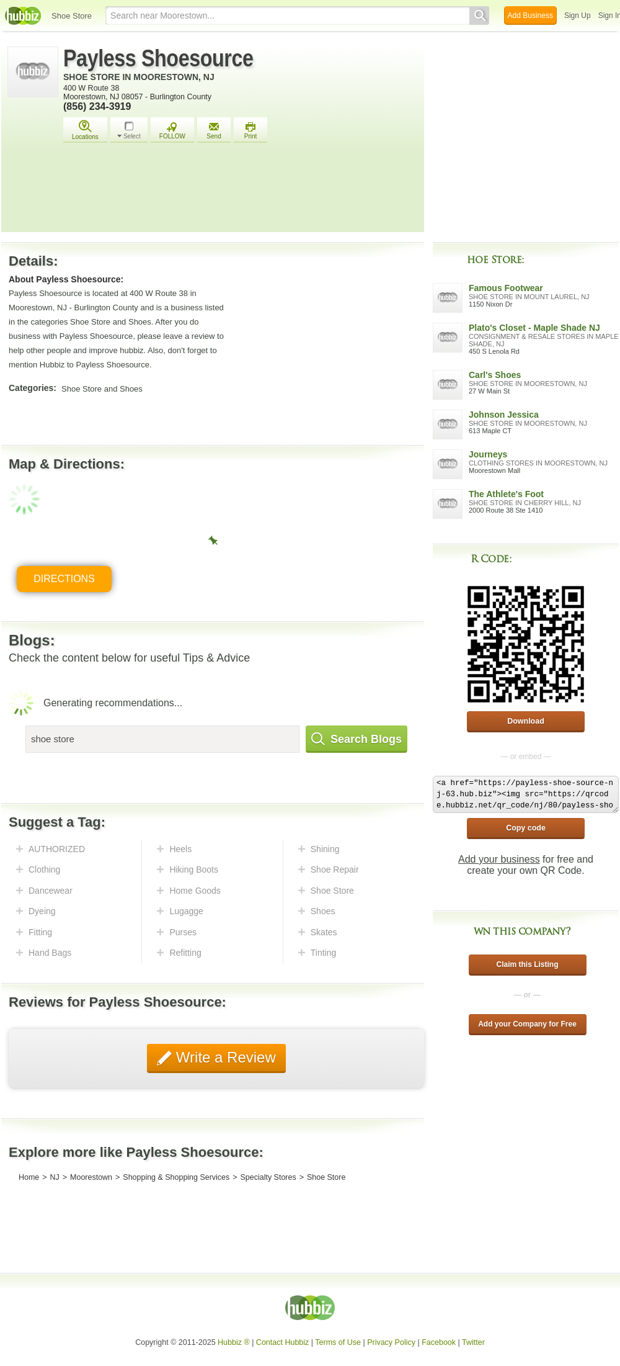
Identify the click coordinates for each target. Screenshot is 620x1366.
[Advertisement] (240, 192)
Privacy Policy (391, 1342)
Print (250, 131)
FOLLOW (172, 131)
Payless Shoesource (158, 58)
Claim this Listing (527, 964)
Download (525, 721)
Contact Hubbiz (282, 1342)
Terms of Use (338, 1342)
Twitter (473, 1342)
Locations (85, 130)
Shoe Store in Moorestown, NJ (139, 77)
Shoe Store (71, 15)
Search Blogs (356, 739)
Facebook (439, 1342)
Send (214, 131)
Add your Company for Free (527, 1024)
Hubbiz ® (234, 1342)
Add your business (499, 859)
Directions (64, 578)
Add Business (530, 15)
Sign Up (577, 15)
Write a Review (224, 1057)
